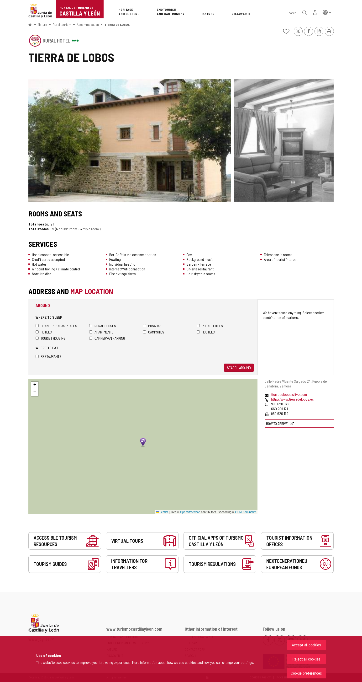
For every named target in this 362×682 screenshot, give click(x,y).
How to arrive (277, 423)
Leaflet (162, 512)
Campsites (153, 332)
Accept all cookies (306, 644)
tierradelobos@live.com (289, 394)
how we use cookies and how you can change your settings (210, 662)
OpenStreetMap (190, 512)
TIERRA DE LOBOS (117, 24)
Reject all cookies (306, 658)
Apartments (101, 332)
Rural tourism (62, 24)
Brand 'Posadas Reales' (57, 325)
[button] (327, 12)
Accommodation (88, 24)
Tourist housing (50, 338)
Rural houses (102, 325)
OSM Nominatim (245, 512)
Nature (42, 24)
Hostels (206, 332)
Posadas (152, 325)
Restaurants (48, 356)
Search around (239, 367)
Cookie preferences (306, 673)
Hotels (44, 332)
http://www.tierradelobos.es (292, 399)
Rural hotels (210, 325)
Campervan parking (107, 338)
